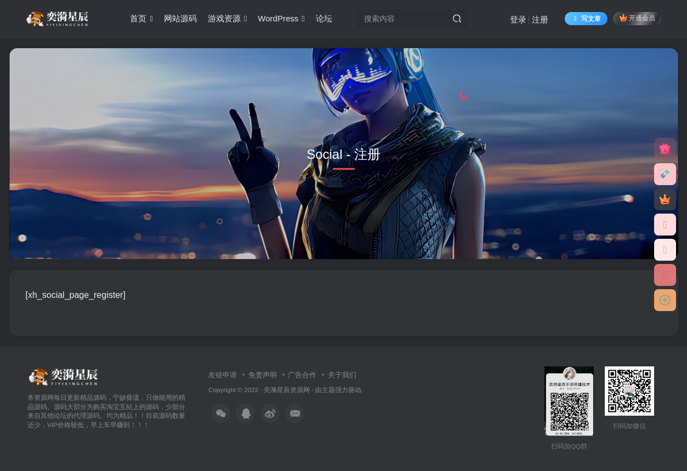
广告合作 (302, 375)
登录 (518, 19)
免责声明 (262, 375)
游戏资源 (227, 18)
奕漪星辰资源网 (287, 389)
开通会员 (637, 18)
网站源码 (180, 18)
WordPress (281, 18)
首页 (141, 18)
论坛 (324, 18)
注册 (540, 19)
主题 (328, 389)
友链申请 (222, 375)
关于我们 (342, 375)
